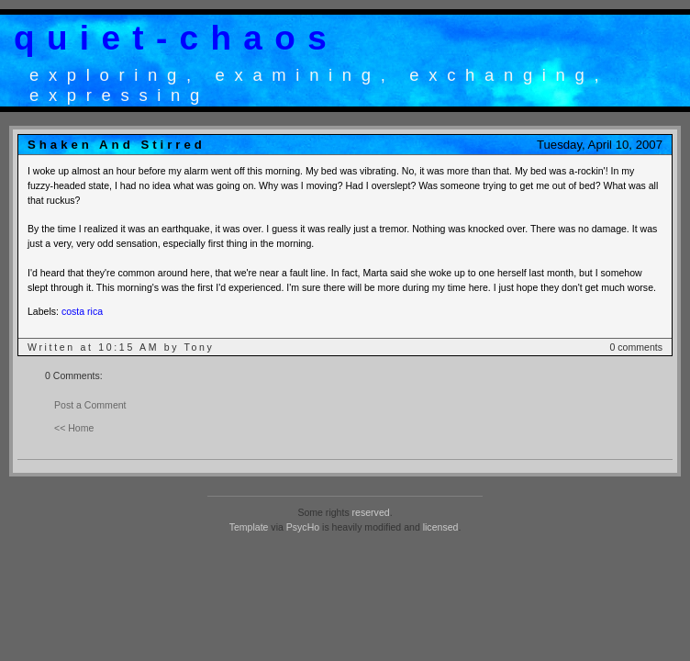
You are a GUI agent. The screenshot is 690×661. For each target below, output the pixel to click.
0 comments (636, 347)
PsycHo (302, 526)
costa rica (82, 311)
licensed (441, 526)
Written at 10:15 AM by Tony (121, 347)
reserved (371, 512)
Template (249, 526)
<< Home (74, 427)
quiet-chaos (176, 38)
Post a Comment (90, 404)
